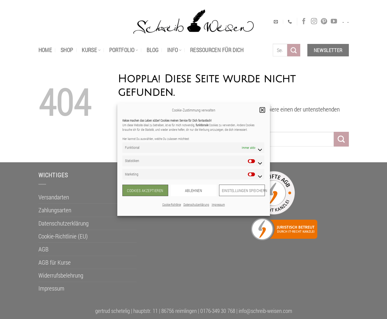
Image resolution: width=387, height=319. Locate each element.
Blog (153, 50)
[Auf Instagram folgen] (314, 21)
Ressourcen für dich (216, 50)
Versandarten (53, 197)
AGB (43, 249)
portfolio (123, 50)
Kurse (91, 50)
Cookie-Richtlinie (171, 204)
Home (45, 50)
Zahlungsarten (54, 210)
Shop (67, 50)
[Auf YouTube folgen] (334, 21)
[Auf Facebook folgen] (304, 21)
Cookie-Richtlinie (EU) (63, 236)
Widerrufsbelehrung (60, 275)
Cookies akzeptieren (145, 190)
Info (174, 50)
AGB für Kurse (54, 262)
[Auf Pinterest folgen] (324, 21)
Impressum (218, 204)
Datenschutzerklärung (196, 204)
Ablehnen (193, 190)
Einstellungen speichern (243, 190)
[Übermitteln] (293, 50)
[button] (262, 110)
